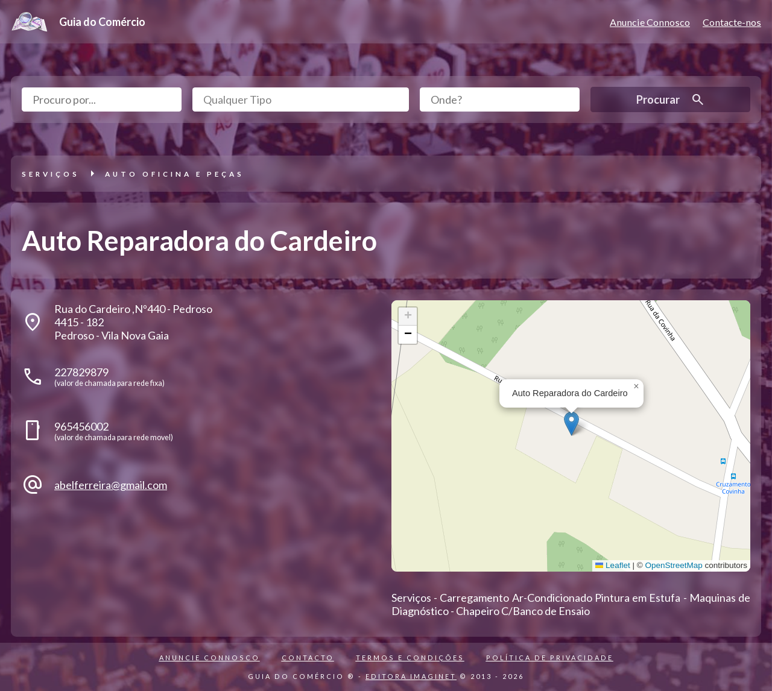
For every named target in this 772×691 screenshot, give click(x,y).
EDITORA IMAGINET (411, 676)
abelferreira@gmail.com (110, 484)
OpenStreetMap (673, 565)
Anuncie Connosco (650, 22)
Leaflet (612, 565)
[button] (571, 423)
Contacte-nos (732, 22)
